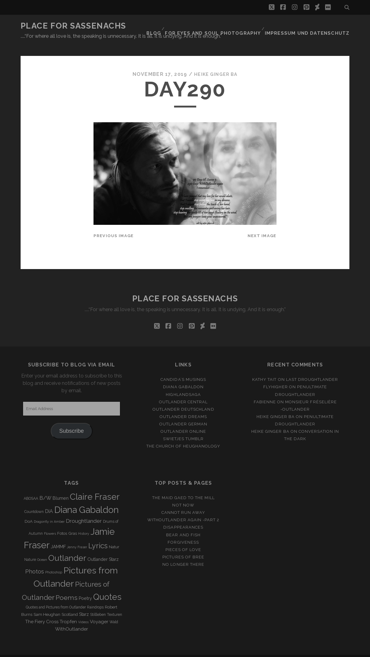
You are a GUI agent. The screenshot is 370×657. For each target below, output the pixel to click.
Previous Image (113, 224)
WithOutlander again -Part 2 (183, 508)
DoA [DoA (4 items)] (29, 510)
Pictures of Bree (183, 545)
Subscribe (71, 419)
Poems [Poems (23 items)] (67, 586)
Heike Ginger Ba (216, 63)
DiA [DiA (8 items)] (49, 500)
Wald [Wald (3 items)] (113, 610)
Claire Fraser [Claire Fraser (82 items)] (95, 485)
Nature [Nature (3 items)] (30, 548)
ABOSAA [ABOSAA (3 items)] (31, 487)
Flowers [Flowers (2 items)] (50, 522)
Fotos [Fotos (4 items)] (62, 522)
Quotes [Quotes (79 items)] (107, 585)
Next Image (262, 224)
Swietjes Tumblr (183, 427)
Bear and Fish (183, 523)
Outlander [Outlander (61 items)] (67, 546)
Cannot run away (183, 501)
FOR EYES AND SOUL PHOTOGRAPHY (227, 26)
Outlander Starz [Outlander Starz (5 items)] (103, 548)
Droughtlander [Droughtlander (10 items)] (84, 509)
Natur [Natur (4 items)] (114, 535)
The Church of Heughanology (183, 434)
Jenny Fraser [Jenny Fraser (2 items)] (77, 536)
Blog (171, 26)
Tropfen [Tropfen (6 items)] (68, 610)
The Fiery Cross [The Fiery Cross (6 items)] (41, 610)
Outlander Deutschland (183, 398)
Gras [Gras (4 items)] (72, 522)
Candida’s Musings (183, 368)
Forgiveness (183, 531)
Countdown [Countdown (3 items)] (34, 500)
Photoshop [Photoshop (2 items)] (53, 561)
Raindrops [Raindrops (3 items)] (95, 596)
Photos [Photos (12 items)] (34, 560)
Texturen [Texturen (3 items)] (114, 603)
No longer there (183, 553)
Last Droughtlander (312, 368)
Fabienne (265, 390)
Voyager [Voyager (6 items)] (99, 610)
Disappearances (183, 516)
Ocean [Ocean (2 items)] (42, 548)
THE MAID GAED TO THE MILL (183, 486)
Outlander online (183, 420)
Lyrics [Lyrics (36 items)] (98, 534)
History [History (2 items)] (83, 522)
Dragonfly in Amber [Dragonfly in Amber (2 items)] (49, 510)
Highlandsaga (183, 383)
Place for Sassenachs (73, 25)
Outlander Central (183, 390)
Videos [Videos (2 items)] (83, 610)
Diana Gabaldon (183, 375)
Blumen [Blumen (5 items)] (61, 486)
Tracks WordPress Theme (159, 650)
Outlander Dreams (183, 405)
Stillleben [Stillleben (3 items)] (98, 603)
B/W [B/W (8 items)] (45, 487)
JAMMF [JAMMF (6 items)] (58, 535)
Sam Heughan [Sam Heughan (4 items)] (47, 603)
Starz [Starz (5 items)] (84, 602)
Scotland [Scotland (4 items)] (70, 603)
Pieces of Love (183, 538)
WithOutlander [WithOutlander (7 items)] (71, 617)
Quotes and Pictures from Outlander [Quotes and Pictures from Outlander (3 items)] (56, 596)
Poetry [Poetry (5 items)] (85, 587)
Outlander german (183, 412)
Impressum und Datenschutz (312, 26)
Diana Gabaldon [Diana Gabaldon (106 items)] (86, 498)
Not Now (183, 493)
